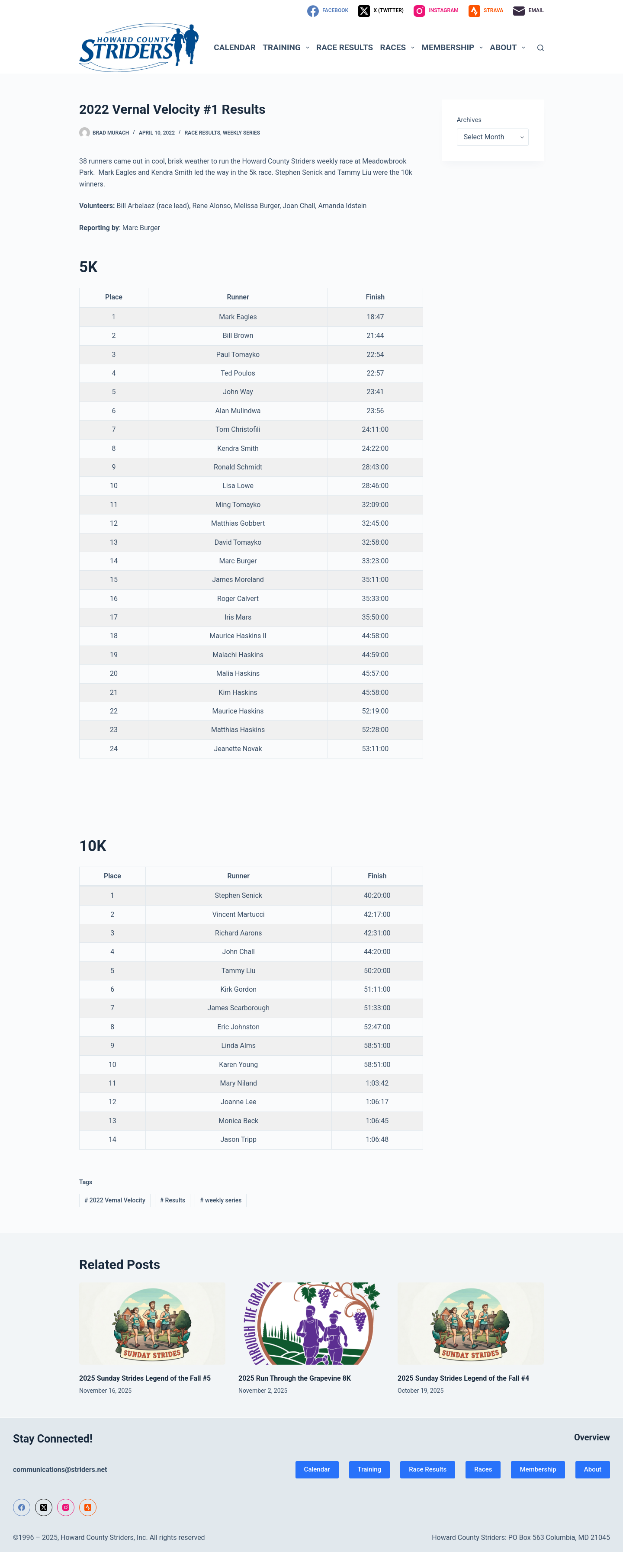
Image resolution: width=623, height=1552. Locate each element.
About (509, 47)
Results (173, 1200)
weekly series (220, 1200)
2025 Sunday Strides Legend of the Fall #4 (463, 1378)
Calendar (235, 47)
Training (287, 47)
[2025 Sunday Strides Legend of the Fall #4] (471, 1323)
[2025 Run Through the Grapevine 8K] (311, 1323)
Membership (453, 47)
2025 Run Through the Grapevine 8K (294, 1378)
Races (399, 47)
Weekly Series (241, 133)
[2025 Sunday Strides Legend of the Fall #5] (152, 1323)
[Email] (528, 11)
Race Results (344, 47)
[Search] (540, 48)
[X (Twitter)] (381, 11)
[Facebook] (327, 11)
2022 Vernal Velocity (114, 1200)
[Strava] (486, 11)
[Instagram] (436, 11)
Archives (469, 120)
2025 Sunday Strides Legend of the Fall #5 (145, 1378)
